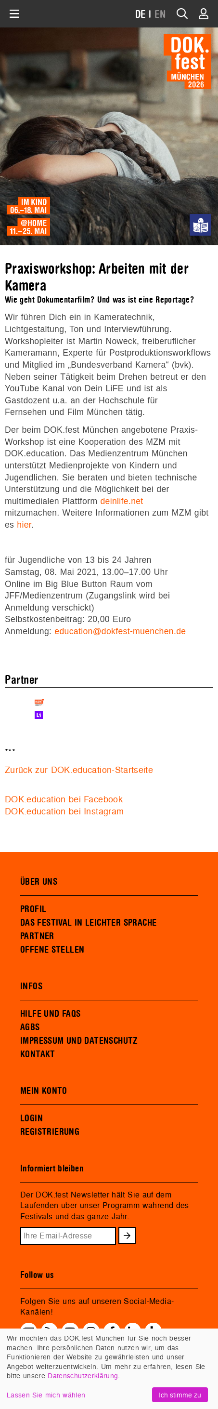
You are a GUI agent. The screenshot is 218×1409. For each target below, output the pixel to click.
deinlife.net (121, 501)
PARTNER (37, 936)
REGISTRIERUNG (49, 1132)
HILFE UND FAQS (50, 1014)
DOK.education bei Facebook (64, 799)
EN (160, 14)
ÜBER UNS (38, 882)
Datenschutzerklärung (83, 1375)
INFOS (31, 986)
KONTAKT (37, 1054)
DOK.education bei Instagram (64, 811)
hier (24, 525)
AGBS (30, 1027)
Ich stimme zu (180, 1394)
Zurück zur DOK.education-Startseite (79, 770)
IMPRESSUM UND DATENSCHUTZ (79, 1041)
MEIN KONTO (43, 1091)
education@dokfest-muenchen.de (120, 631)
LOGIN (31, 1118)
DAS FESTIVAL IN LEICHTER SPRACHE (88, 923)
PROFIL (33, 909)
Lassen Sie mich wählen (46, 1394)
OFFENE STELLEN (52, 950)
